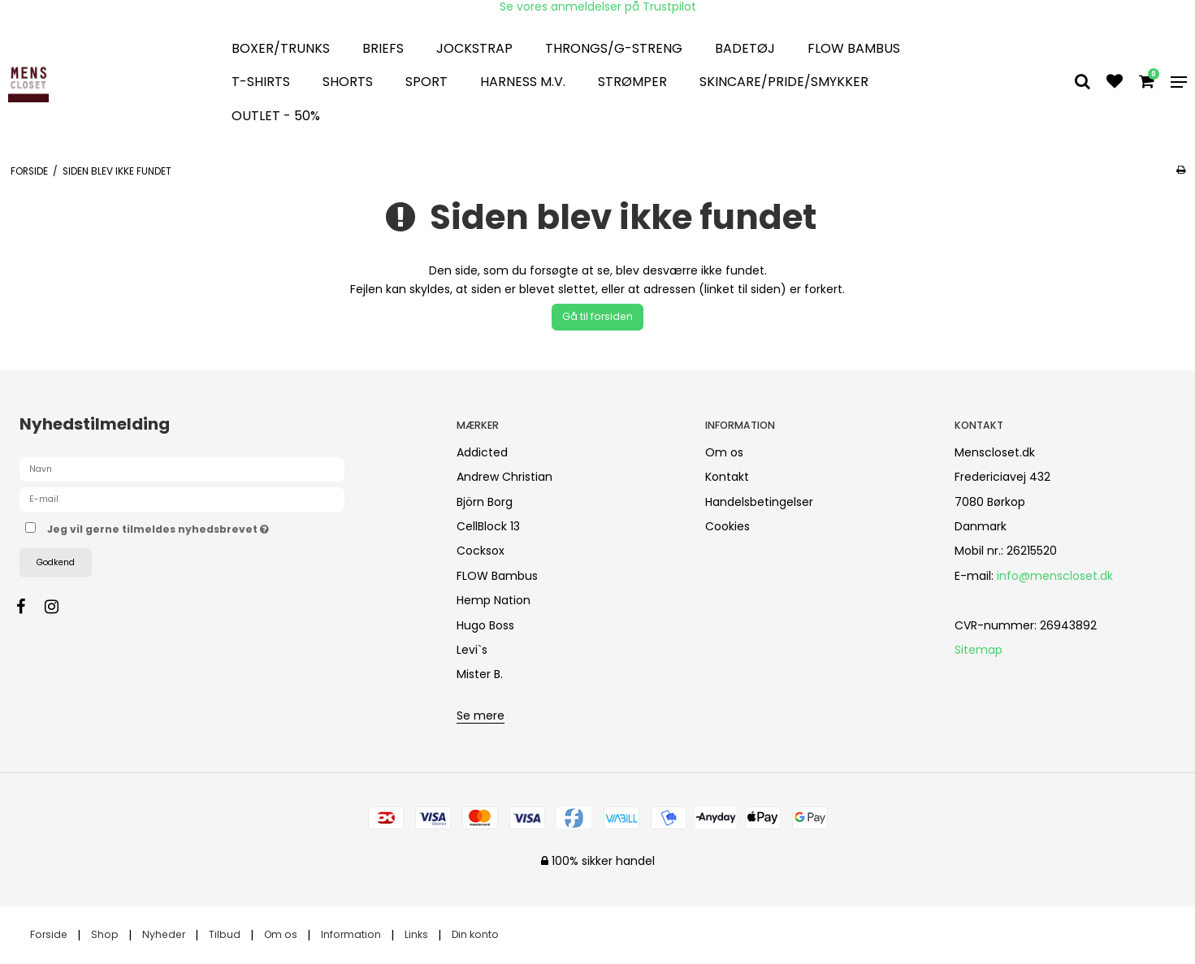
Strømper (632, 81)
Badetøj (745, 48)
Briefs (383, 48)
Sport (426, 81)
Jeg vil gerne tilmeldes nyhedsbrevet (215, 527)
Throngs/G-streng (613, 48)
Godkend (56, 562)
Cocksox (480, 551)
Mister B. (480, 674)
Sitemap (978, 650)
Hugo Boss (485, 625)
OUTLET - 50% (276, 115)
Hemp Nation (493, 600)
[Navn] (181, 468)
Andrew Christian (504, 477)
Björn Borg (485, 502)
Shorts (348, 81)
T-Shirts (261, 81)
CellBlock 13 (488, 526)
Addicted (482, 452)
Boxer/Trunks (281, 48)
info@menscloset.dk (1055, 576)
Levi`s (472, 650)
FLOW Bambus (853, 48)
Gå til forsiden (597, 316)
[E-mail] (181, 499)
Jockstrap (474, 48)
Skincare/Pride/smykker (783, 81)
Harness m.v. (522, 81)
